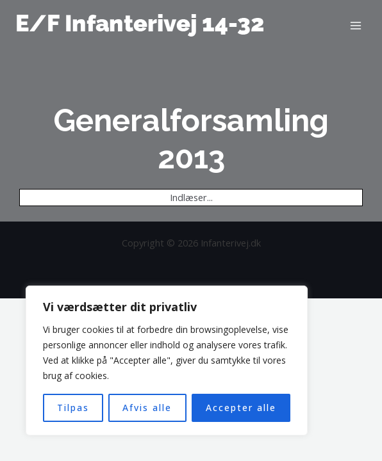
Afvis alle (147, 407)
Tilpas (73, 407)
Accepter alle (241, 407)
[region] (167, 360)
